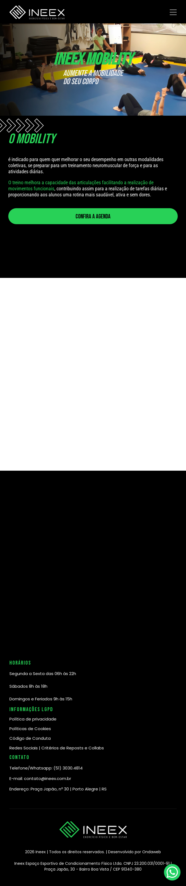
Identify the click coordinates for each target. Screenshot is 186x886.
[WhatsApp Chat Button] (172, 872)
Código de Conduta (30, 738)
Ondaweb (151, 852)
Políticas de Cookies (30, 728)
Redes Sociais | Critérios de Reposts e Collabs (56, 748)
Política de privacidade (32, 719)
